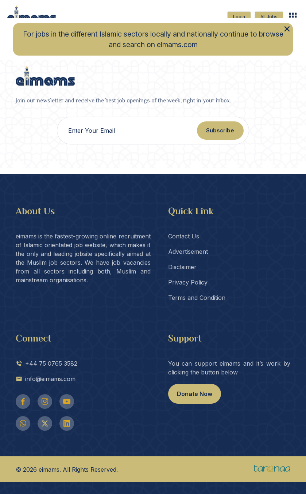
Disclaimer (182, 267)
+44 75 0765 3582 (46, 363)
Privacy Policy (188, 282)
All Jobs (269, 16)
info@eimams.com (45, 378)
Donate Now (194, 393)
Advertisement (188, 251)
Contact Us (183, 236)
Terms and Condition (196, 297)
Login (239, 16)
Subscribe (220, 130)
